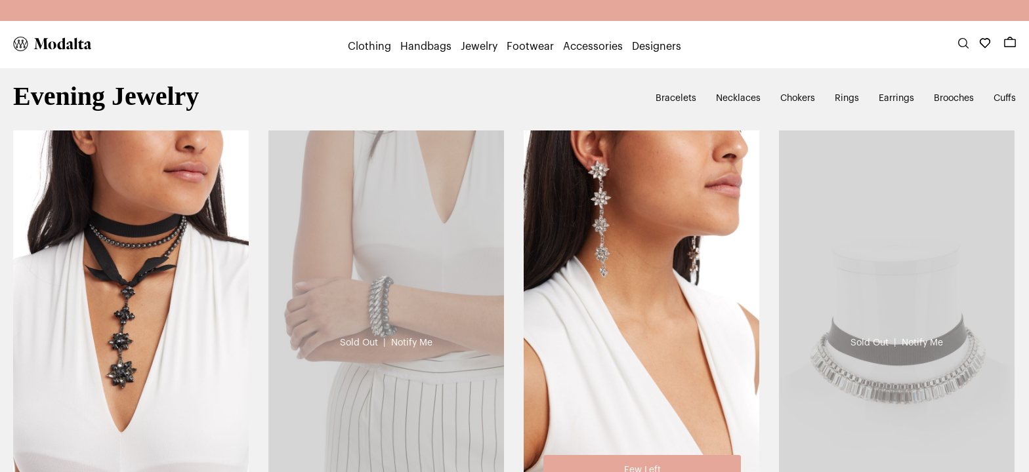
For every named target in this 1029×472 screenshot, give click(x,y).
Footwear (530, 46)
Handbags (426, 46)
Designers (656, 46)
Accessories (593, 46)
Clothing (369, 46)
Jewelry (479, 46)
